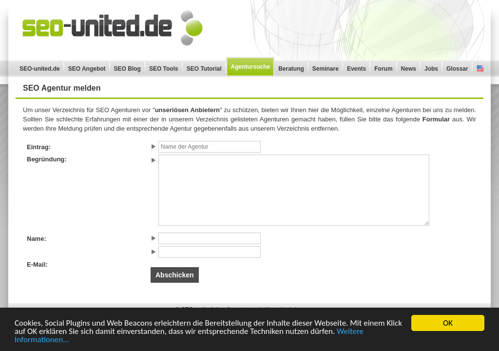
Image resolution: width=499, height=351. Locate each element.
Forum (383, 68)
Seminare (325, 68)
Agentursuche (250, 66)
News (408, 68)
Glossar (457, 68)
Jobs (431, 68)
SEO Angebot (87, 68)
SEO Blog (127, 68)
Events (356, 68)
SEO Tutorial (204, 68)
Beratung (291, 68)
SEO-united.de (39, 68)
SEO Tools (163, 68)
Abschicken (174, 275)
